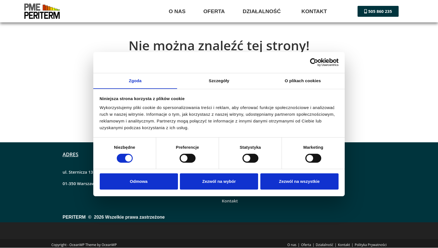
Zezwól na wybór (219, 181)
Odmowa (138, 181)
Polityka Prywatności (371, 245)
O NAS (177, 11)
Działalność (324, 245)
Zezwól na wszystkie (299, 181)
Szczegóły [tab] (219, 80)
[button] (263, 11)
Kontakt (230, 201)
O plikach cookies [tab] (303, 80)
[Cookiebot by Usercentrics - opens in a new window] (314, 62)
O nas (291, 245)
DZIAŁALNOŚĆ (262, 11)
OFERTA (214, 11)
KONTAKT (314, 11)
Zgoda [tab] (135, 80)
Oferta (306, 245)
